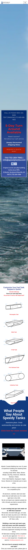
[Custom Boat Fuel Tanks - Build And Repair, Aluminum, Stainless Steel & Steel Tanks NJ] (5, 2)
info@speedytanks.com (14, 160)
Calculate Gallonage (14, 291)
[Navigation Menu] (25, 2)
